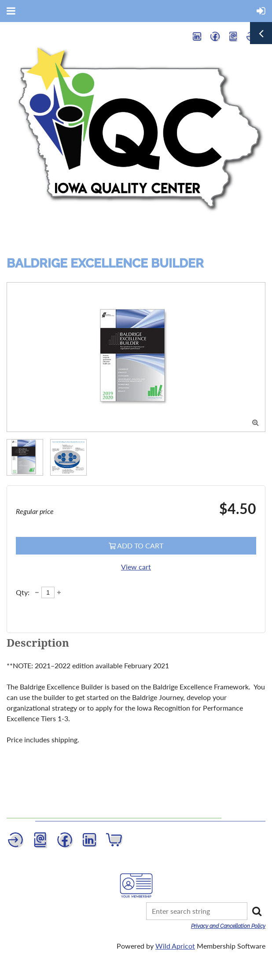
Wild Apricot (175, 946)
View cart (136, 566)
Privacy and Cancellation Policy (228, 926)
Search (256, 911)
